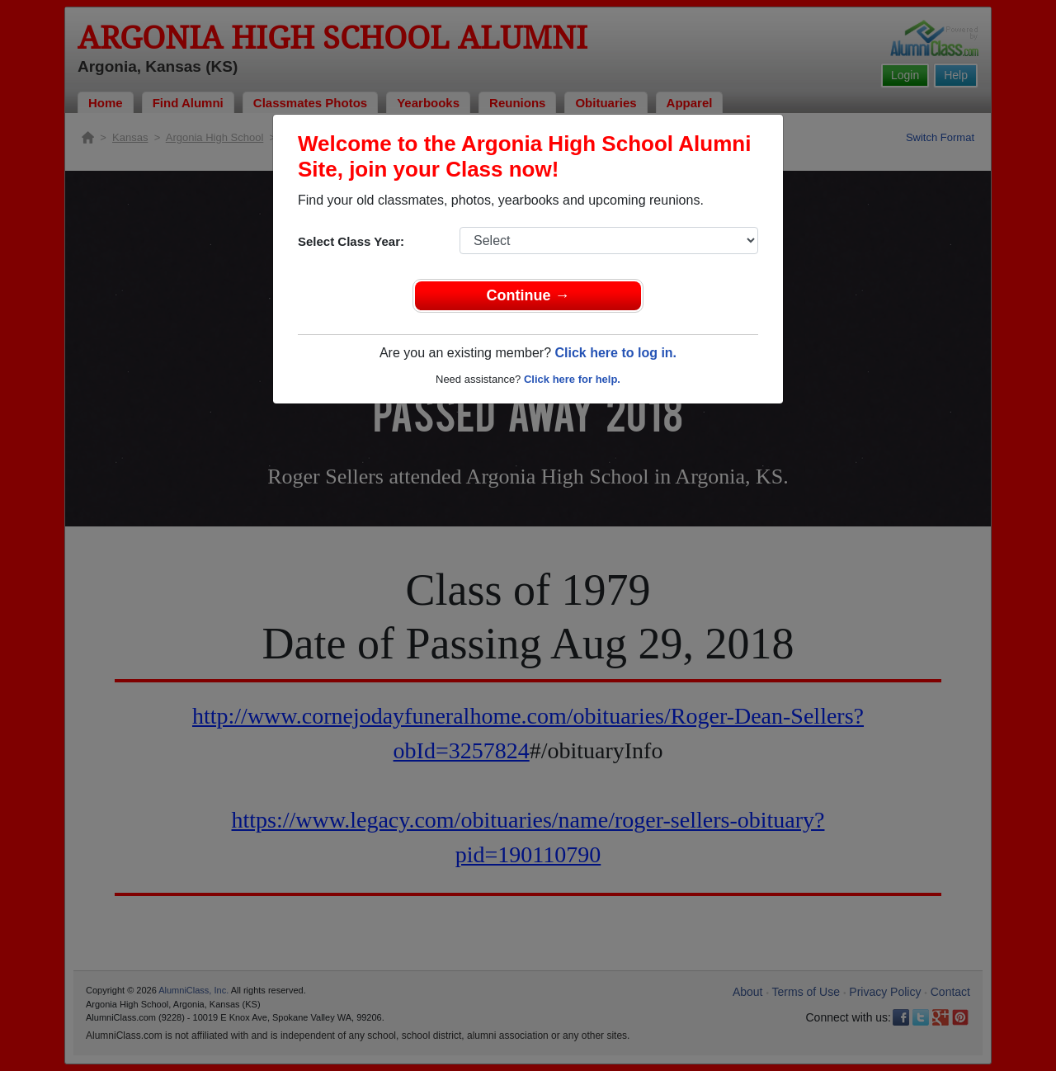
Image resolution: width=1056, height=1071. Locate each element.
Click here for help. (572, 379)
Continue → (528, 295)
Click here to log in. (615, 353)
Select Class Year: (351, 241)
